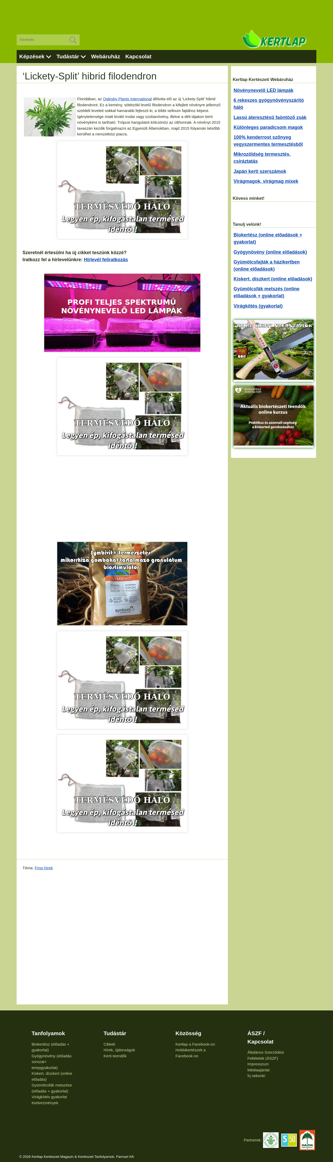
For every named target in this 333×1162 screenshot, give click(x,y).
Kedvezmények (45, 1103)
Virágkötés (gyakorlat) (258, 306)
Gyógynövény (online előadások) (270, 252)
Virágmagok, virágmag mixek (266, 181)
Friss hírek (44, 868)
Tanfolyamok (48, 1033)
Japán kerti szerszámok (260, 171)
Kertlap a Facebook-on (195, 1044)
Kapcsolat (138, 56)
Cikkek (109, 1044)
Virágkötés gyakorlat (49, 1097)
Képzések (31, 56)
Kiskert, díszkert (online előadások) (273, 279)
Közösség (188, 1033)
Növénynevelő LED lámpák (263, 90)
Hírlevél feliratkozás (106, 259)
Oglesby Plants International (127, 99)
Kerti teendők (115, 1056)
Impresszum (258, 1064)
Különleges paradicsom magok (268, 127)
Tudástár (67, 56)
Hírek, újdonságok (119, 1050)
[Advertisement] (166, 13)
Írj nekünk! (256, 1075)
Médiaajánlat (258, 1070)
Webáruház (105, 56)
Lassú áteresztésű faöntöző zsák (270, 117)
